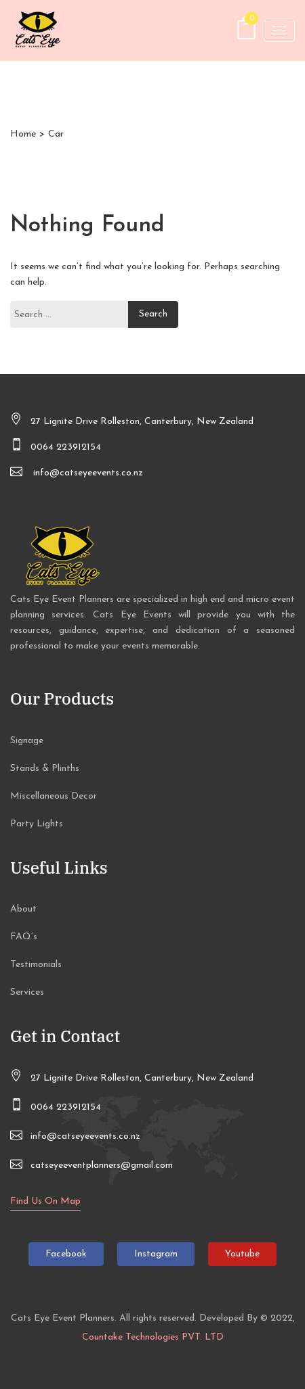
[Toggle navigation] (279, 31)
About (23, 909)
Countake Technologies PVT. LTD (153, 1337)
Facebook (66, 1254)
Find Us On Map (45, 1201)
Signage (26, 741)
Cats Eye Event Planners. (64, 1318)
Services (27, 992)
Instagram (156, 1254)
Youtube (242, 1254)
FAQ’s (23, 937)
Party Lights (36, 824)
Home (23, 134)
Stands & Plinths (44, 768)
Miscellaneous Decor (53, 796)
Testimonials (36, 965)
